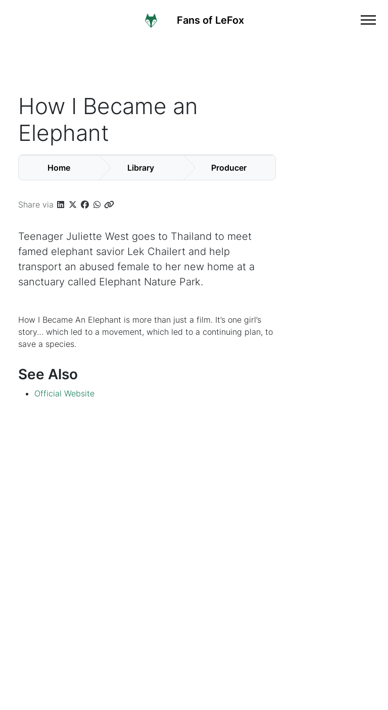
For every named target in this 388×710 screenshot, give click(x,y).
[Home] (201, 19)
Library (140, 168)
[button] (61, 204)
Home (58, 168)
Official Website (64, 393)
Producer (229, 168)
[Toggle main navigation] (368, 20)
